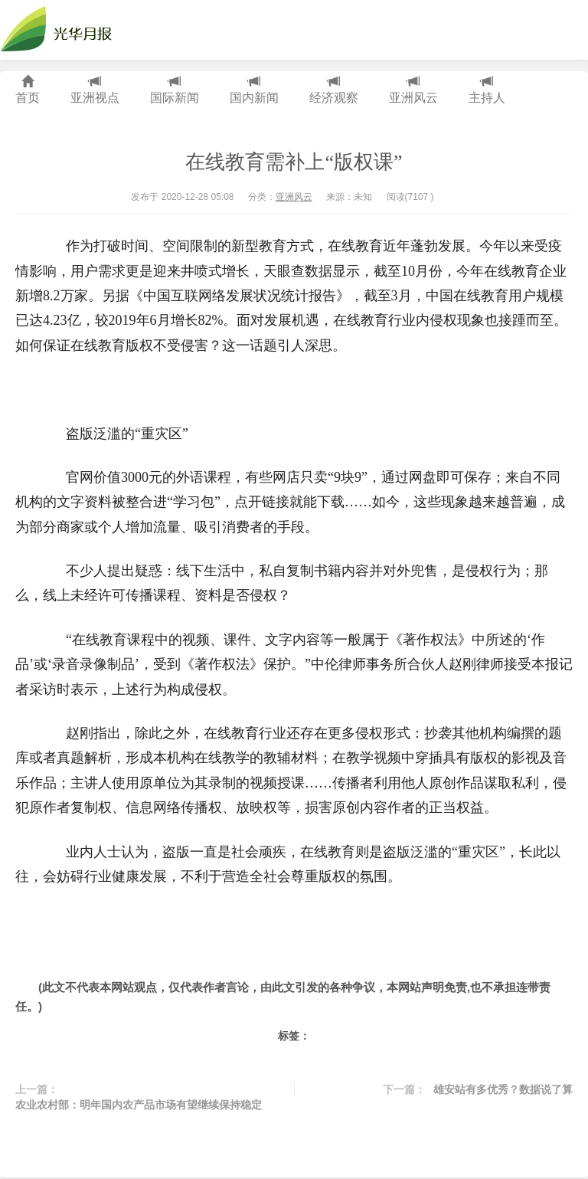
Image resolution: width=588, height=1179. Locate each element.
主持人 (487, 90)
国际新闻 (174, 90)
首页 (27, 90)
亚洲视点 (94, 90)
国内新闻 (254, 90)
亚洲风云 (413, 90)
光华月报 (60, 30)
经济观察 (333, 90)
